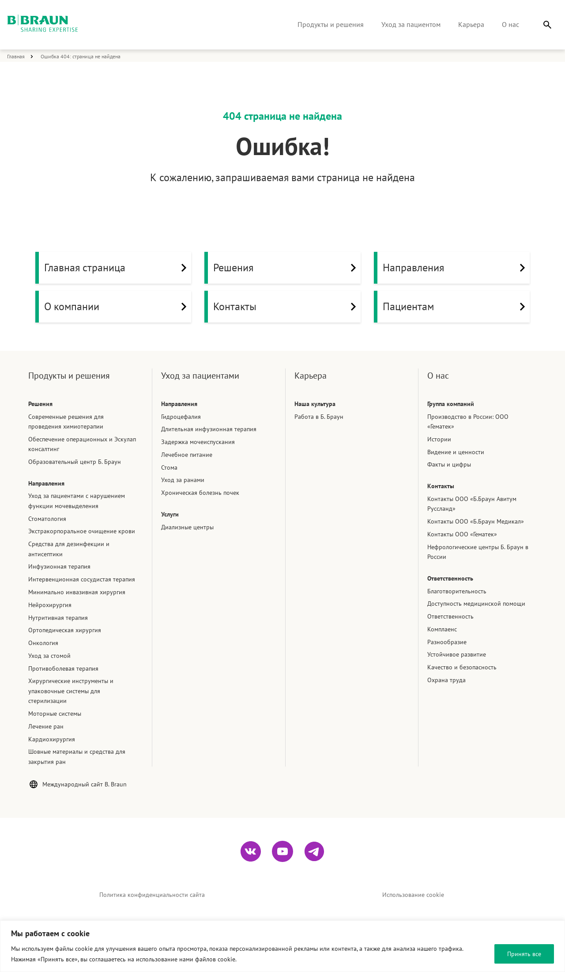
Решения (286, 268)
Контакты (286, 307)
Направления (456, 268)
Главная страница (117, 268)
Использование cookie (413, 895)
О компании (117, 307)
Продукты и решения (331, 24)
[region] (282, 946)
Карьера (471, 24)
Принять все (524, 954)
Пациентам (456, 307)
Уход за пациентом (411, 24)
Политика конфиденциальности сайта (152, 895)
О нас (510, 24)
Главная (16, 56)
